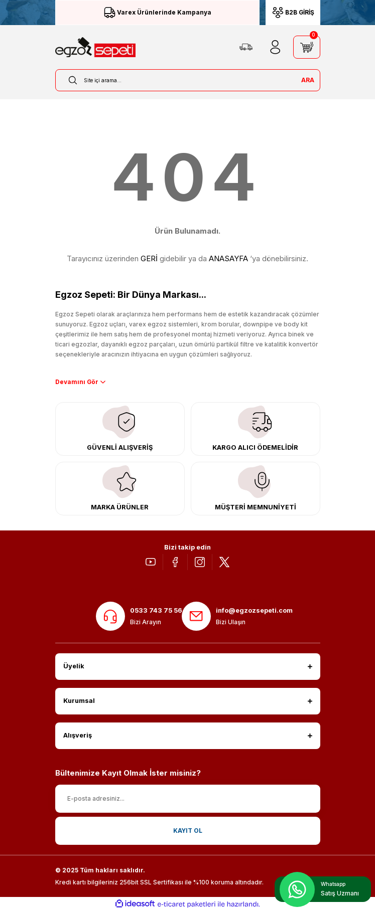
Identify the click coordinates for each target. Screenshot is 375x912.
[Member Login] (275, 47)
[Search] (187, 80)
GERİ (149, 258)
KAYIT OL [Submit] (187, 831)
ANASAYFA (228, 258)
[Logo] (95, 47)
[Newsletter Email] (187, 799)
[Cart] (306, 47)
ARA (307, 80)
